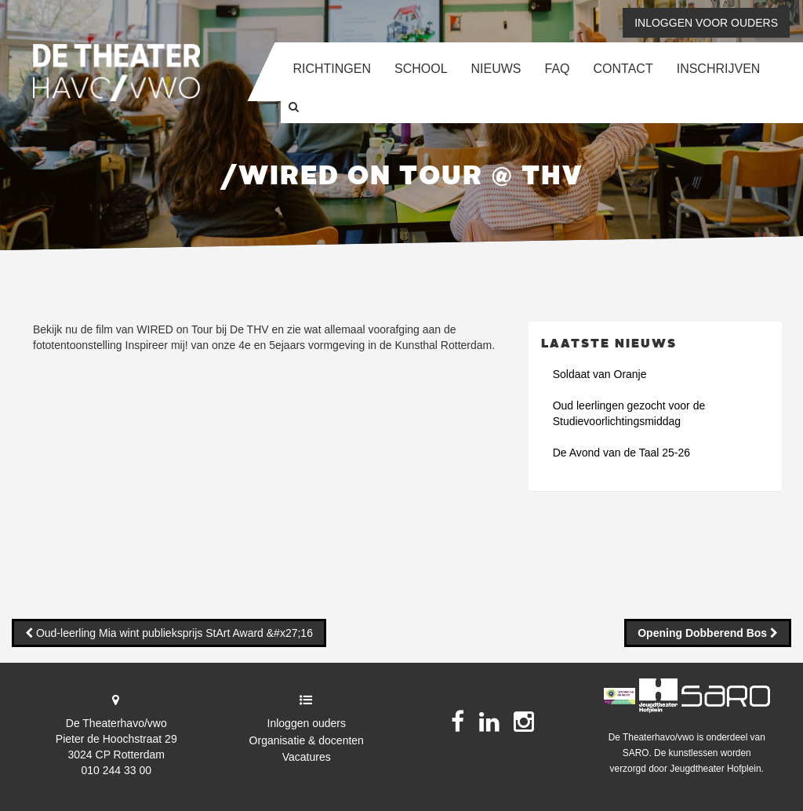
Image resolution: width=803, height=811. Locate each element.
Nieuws (496, 68)
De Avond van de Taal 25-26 (621, 452)
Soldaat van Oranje (600, 374)
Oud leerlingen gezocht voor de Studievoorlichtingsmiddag (629, 413)
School (421, 68)
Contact (623, 68)
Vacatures (306, 757)
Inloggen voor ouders (706, 22)
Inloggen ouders (306, 723)
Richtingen (331, 68)
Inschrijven (719, 68)
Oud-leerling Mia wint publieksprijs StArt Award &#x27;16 (173, 633)
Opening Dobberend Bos (704, 633)
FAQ (557, 68)
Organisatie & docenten (306, 740)
